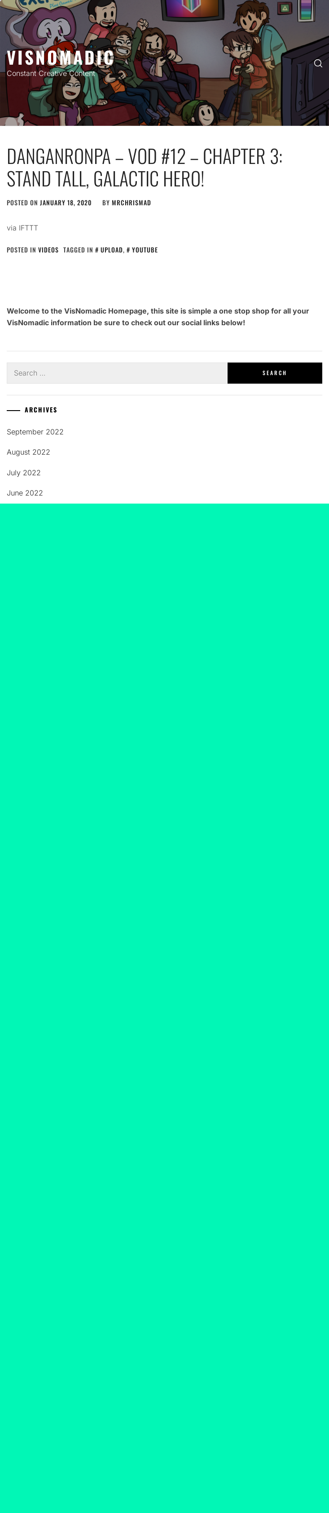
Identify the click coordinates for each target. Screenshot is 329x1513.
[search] (318, 63)
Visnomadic (61, 57)
